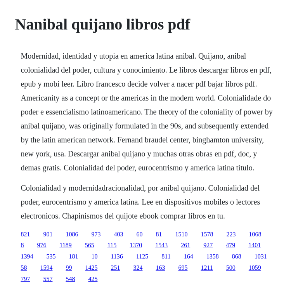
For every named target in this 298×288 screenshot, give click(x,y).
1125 (142, 256)
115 (111, 245)
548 (70, 279)
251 (115, 267)
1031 (261, 256)
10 (94, 256)
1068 (255, 234)
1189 (65, 245)
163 (160, 267)
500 (231, 267)
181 (73, 256)
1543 (161, 245)
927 (208, 245)
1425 (91, 267)
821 (25, 234)
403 (118, 234)
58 (24, 267)
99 (69, 267)
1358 (212, 256)
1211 (207, 267)
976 (41, 245)
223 (231, 234)
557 (47, 279)
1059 (255, 267)
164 (188, 256)
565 (89, 245)
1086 (72, 234)
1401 (254, 245)
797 (25, 279)
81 (159, 234)
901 (47, 234)
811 (165, 256)
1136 (117, 256)
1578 (207, 234)
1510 (181, 234)
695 (182, 267)
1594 (46, 267)
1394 (27, 256)
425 (92, 279)
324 (137, 267)
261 (185, 245)
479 (230, 245)
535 (50, 256)
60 (139, 234)
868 (236, 256)
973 (95, 234)
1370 (136, 245)
